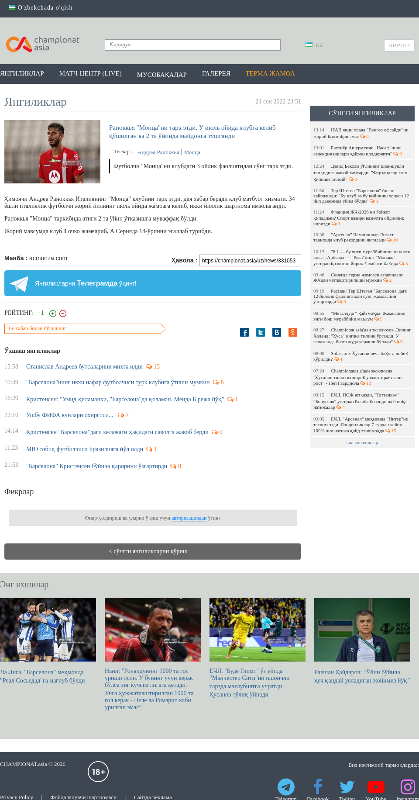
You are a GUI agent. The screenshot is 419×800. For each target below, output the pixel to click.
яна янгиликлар (362, 442)
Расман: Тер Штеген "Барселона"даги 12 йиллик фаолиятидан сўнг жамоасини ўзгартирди (360, 296)
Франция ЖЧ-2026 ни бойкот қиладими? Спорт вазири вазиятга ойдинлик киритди (358, 217)
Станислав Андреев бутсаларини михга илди (84, 366)
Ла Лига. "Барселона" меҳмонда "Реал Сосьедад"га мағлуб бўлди (48, 641)
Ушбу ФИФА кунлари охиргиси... (70, 415)
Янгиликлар (22, 73)
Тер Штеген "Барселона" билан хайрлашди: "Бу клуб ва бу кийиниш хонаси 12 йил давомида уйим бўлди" (361, 195)
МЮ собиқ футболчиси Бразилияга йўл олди (84, 449)
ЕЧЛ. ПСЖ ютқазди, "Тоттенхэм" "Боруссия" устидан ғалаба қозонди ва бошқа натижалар (359, 401)
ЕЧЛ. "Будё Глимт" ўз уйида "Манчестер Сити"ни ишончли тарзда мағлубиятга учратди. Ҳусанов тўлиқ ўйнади (258, 648)
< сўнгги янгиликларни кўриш (148, 551)
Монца (192, 152)
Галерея (216, 73)
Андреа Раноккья (158, 152)
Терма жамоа (270, 73)
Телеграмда (97, 283)
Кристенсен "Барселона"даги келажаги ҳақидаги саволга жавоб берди (117, 432)
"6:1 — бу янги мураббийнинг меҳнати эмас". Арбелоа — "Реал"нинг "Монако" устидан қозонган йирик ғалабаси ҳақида (361, 257)
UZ (314, 45)
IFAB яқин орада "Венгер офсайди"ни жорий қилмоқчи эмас (361, 133)
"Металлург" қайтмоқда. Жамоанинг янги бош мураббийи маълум (359, 315)
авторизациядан (189, 518)
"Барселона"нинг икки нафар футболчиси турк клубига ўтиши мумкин (118, 382)
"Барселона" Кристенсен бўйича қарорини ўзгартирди (96, 466)
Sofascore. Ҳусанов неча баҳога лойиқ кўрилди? (360, 356)
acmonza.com (48, 258)
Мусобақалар (162, 74)
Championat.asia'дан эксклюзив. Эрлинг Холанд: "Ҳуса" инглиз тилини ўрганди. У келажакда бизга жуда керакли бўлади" (362, 335)
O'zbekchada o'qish (41, 7)
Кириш (399, 45)
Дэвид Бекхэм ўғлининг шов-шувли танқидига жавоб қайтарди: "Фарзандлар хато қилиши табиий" (360, 172)
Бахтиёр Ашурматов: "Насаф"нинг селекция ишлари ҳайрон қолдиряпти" (357, 150)
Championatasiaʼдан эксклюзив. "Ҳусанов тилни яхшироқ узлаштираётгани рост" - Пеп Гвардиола (357, 377)
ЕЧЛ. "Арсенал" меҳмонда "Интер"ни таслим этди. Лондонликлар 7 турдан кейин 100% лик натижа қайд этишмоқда (361, 424)
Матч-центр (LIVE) (90, 73)
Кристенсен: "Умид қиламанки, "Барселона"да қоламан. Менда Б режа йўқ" (125, 399)
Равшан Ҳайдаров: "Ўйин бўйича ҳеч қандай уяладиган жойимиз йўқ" (362, 641)
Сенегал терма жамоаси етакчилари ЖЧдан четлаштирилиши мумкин (358, 277)
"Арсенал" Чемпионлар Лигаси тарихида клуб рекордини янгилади (355, 237)
